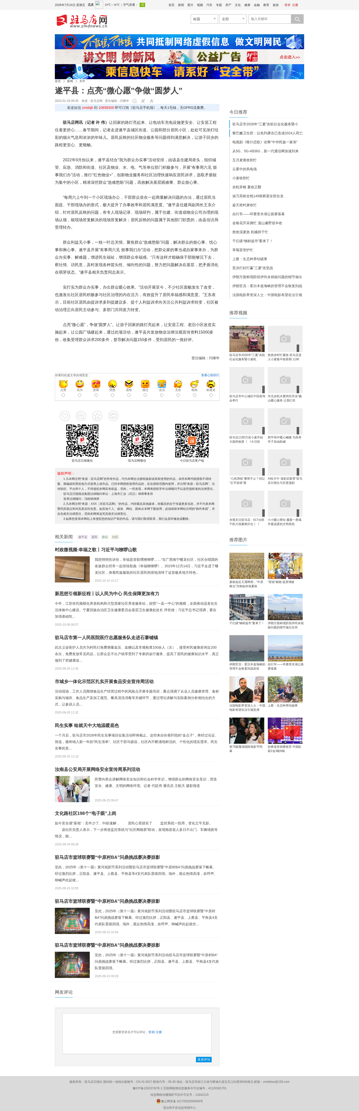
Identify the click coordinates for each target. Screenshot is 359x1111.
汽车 (209, 5)
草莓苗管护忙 (242, 250)
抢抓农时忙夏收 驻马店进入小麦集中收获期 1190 (284, 357)
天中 (82, 81)
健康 (247, 5)
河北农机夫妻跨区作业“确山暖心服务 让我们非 (285, 398)
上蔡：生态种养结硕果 (249, 259)
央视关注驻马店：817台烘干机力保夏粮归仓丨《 (246, 522)
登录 (287, 5)
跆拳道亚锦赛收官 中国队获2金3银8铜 (284, 749)
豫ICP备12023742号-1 (148, 1088)
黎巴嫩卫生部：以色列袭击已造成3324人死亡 (267, 133)
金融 (257, 5)
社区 (115, 537)
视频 (200, 5)
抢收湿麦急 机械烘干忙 (250, 232)
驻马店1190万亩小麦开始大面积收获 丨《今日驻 (246, 439)
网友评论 (64, 992)
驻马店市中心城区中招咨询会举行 (247, 398)
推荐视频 (238, 312)
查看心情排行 (210, 375)
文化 (238, 5)
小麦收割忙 (241, 178)
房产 (228, 5)
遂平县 (82, 537)
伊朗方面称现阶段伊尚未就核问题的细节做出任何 (286, 625)
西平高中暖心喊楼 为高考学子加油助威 (284, 439)
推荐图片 (238, 539)
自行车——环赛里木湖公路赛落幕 (258, 214)
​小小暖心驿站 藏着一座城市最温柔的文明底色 (284, 522)
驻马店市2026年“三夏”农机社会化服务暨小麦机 (247, 357)
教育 (266, 5)
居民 (94, 537)
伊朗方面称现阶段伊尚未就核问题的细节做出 (267, 277)
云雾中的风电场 (244, 169)
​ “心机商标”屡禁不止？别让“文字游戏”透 (247, 481)
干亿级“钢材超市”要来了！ (252, 241)
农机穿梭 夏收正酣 (246, 187)
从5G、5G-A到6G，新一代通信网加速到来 (265, 151)
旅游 (276, 5)
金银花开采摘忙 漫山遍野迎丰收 (257, 223)
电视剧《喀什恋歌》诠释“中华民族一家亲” (264, 142)
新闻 (181, 5)
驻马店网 (96, 101)
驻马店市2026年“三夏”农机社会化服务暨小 (265, 124)
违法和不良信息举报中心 (179, 1108)
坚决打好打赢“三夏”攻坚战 (252, 268)
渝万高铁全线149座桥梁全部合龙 (257, 196)
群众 (105, 537)
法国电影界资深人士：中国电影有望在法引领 (267, 295)
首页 (172, 5)
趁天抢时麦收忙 (244, 205)
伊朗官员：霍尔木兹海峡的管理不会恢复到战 (267, 286)
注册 (295, 5)
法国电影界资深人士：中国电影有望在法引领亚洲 (247, 708)
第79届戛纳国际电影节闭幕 (246, 749)
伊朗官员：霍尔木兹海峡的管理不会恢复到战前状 (247, 666)
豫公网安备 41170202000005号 (179, 1101)
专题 (219, 5)
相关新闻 (64, 536)
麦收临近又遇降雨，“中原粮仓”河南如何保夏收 (246, 584)
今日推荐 (238, 112)
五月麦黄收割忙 (244, 160)
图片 (190, 5)
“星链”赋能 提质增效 (281, 582)
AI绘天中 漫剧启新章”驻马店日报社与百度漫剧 (285, 481)
